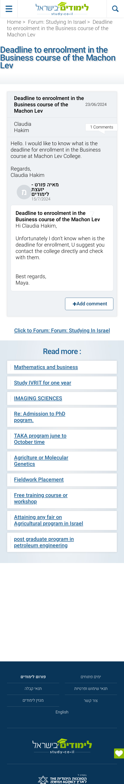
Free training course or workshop (41, 499)
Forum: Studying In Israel (57, 22)
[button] (62, 114)
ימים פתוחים (91, 677)
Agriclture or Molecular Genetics (41, 461)
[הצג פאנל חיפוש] (115, 8)
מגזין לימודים (33, 700)
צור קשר (91, 701)
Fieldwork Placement (39, 480)
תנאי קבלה (33, 689)
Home (14, 22)
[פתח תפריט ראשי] (8, 8)
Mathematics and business (46, 367)
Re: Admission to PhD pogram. (39, 417)
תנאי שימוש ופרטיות (91, 689)
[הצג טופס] (119, 753)
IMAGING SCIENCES (38, 398)
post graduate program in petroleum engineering (44, 542)
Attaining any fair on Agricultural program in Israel (48, 520)
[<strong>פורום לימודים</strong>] (33, 677)
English (62, 712)
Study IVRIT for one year (42, 383)
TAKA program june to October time (40, 439)
